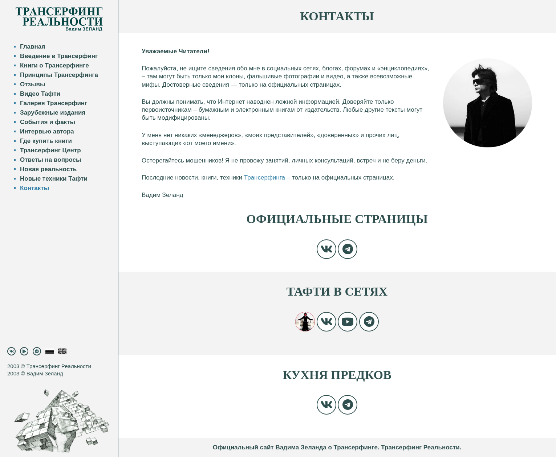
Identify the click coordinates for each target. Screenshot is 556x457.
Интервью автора (47, 131)
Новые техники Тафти (54, 178)
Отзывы (32, 84)
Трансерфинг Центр (50, 150)
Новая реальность (48, 169)
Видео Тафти (40, 93)
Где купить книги (46, 140)
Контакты (34, 188)
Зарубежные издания (52, 112)
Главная (32, 46)
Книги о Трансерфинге (54, 65)
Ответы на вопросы (50, 159)
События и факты (47, 122)
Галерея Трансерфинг (53, 103)
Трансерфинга (264, 177)
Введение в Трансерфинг (59, 56)
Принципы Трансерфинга (59, 74)
